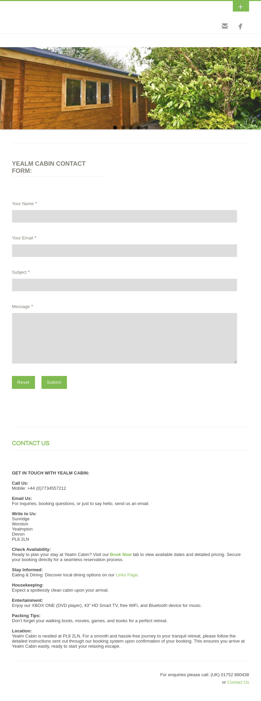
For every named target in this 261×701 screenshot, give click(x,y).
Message (21, 306)
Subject (19, 272)
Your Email (22, 237)
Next (256, 87)
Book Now (121, 562)
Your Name (23, 203)
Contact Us (238, 690)
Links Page (127, 583)
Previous (5, 87)
